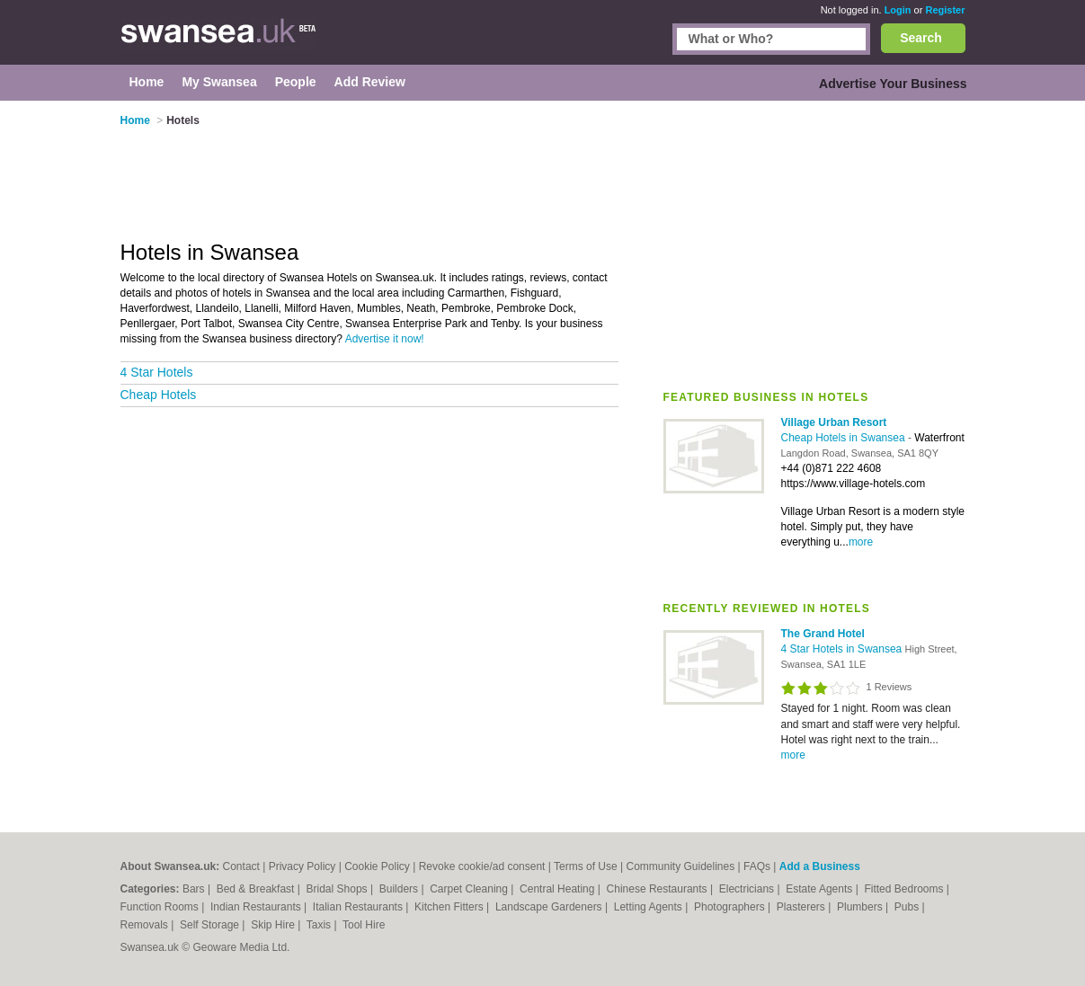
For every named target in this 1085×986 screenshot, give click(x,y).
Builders (400, 889)
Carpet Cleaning (470, 889)
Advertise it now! (384, 339)
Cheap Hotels (158, 394)
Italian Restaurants (359, 907)
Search (921, 38)
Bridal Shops (338, 889)
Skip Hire (274, 925)
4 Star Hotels (156, 372)
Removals (146, 925)
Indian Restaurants (257, 907)
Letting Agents (649, 907)
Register (945, 9)
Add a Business (819, 866)
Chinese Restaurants (658, 889)
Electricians (748, 889)
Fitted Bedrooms (905, 889)
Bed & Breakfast (257, 889)
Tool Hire (363, 925)
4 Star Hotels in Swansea (843, 649)
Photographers (731, 907)
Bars (195, 889)
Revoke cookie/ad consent (482, 866)
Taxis (320, 925)
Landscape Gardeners (550, 907)
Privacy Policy (302, 866)
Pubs (908, 907)
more (861, 542)
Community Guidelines (681, 866)
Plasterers (802, 907)
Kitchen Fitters (450, 907)
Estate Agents (820, 889)
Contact (241, 866)
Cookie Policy (377, 866)
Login (898, 9)
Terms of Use (586, 866)
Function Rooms (161, 907)
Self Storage (211, 925)
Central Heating (559, 889)
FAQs (756, 866)
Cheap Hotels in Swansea (844, 437)
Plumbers (861, 907)
